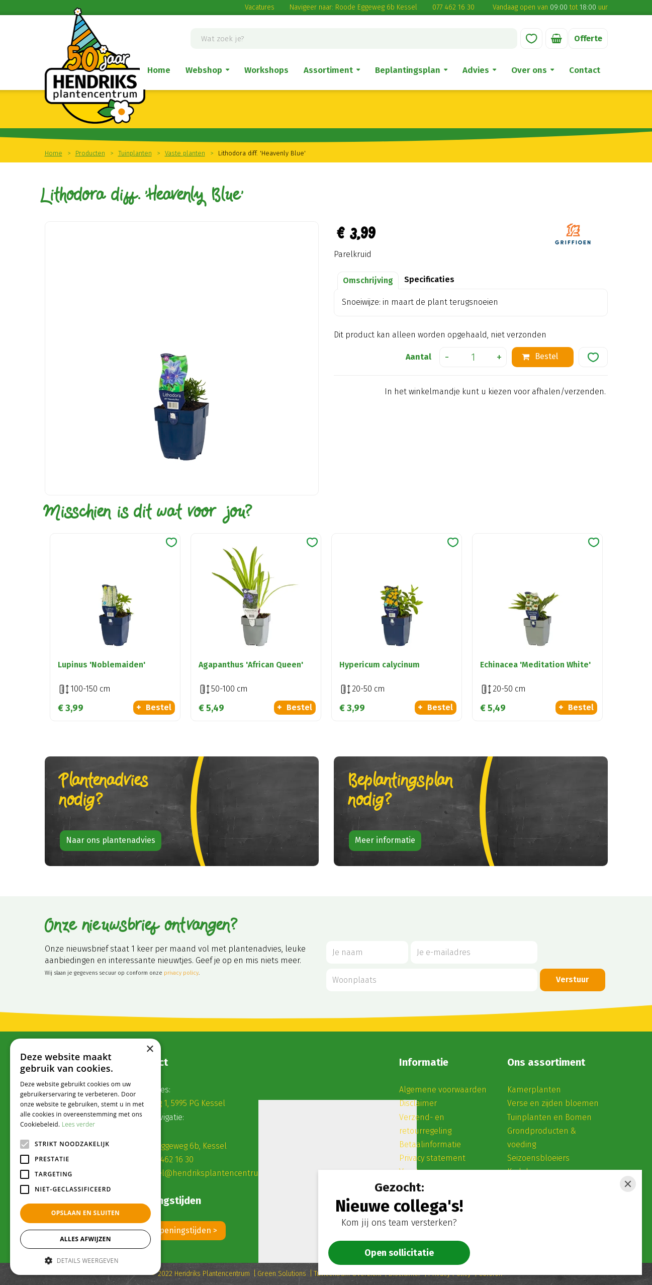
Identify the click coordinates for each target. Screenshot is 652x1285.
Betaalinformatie (430, 1144)
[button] (85, 1260)
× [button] (149, 1049)
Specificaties (429, 279)
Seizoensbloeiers (538, 1158)
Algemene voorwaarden (443, 1089)
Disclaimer (418, 1103)
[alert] (85, 1157)
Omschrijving (368, 280)
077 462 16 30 (453, 7)
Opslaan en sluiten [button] (85, 1213)
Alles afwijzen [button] (85, 1239)
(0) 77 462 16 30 (167, 1159)
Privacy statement (432, 1158)
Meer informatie (385, 840)
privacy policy (181, 973)
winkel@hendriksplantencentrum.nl (208, 1173)
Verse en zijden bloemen (553, 1103)
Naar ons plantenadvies (110, 840)
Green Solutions (281, 1273)
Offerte (588, 38)
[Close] (628, 1184)
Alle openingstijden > (178, 1230)
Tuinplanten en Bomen (549, 1117)
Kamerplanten (534, 1089)
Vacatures (259, 7)
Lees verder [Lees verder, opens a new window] (79, 1124)
